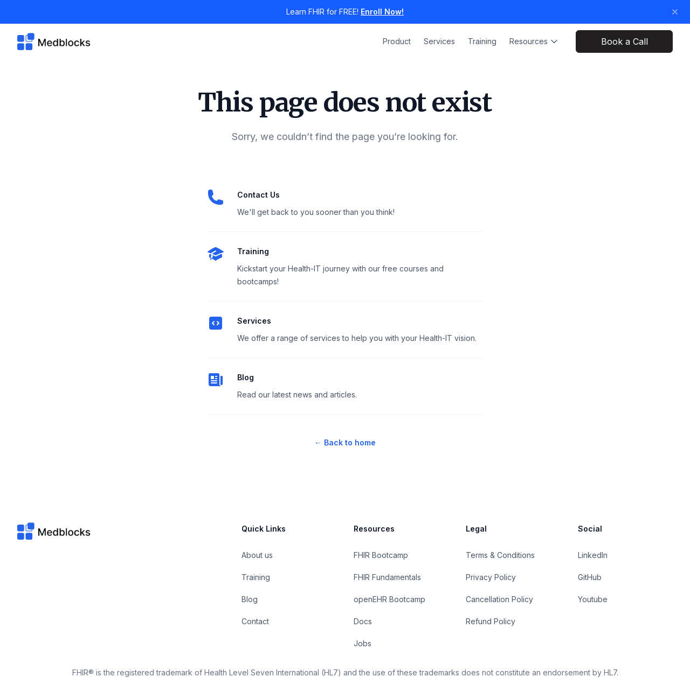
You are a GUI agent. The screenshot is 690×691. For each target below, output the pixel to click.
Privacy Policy (491, 577)
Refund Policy (490, 621)
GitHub (590, 577)
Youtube (593, 599)
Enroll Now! (382, 11)
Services (439, 41)
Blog (245, 377)
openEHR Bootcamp (389, 599)
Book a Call (624, 41)
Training (482, 41)
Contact (255, 621)
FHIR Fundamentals (387, 577)
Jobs (362, 643)
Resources (533, 41)
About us (257, 555)
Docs (363, 621)
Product (397, 41)
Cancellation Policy (499, 599)
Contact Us (258, 194)
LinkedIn (593, 555)
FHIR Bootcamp (381, 555)
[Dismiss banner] (674, 11)
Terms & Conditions (500, 555)
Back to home (345, 442)
